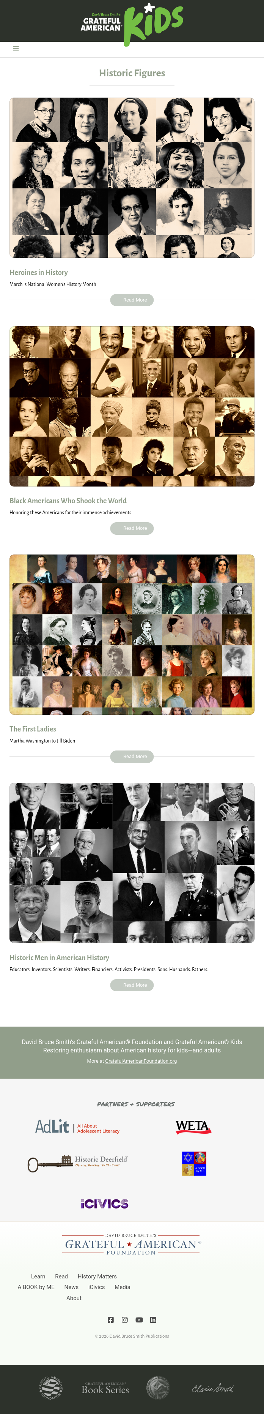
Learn (38, 1276)
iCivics (96, 1287)
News (71, 1287)
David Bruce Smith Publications (139, 1336)
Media (122, 1287)
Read (61, 1276)
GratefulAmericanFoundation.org (141, 1061)
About (74, 1298)
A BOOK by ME (35, 1287)
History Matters (97, 1276)
